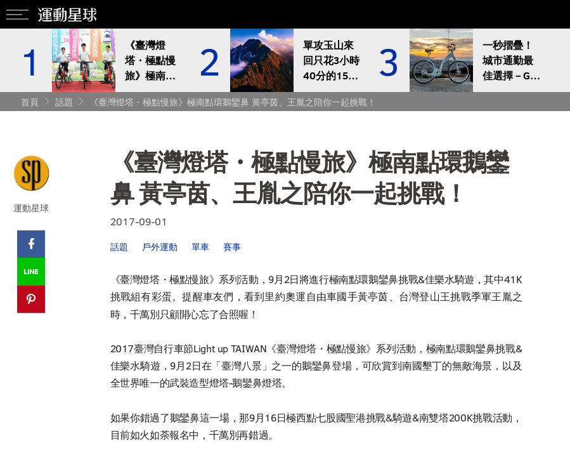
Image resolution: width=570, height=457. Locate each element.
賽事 (232, 247)
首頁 (30, 102)
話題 (64, 102)
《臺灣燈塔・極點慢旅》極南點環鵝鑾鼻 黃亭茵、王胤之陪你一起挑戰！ (232, 102)
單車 (200, 247)
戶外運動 (160, 247)
